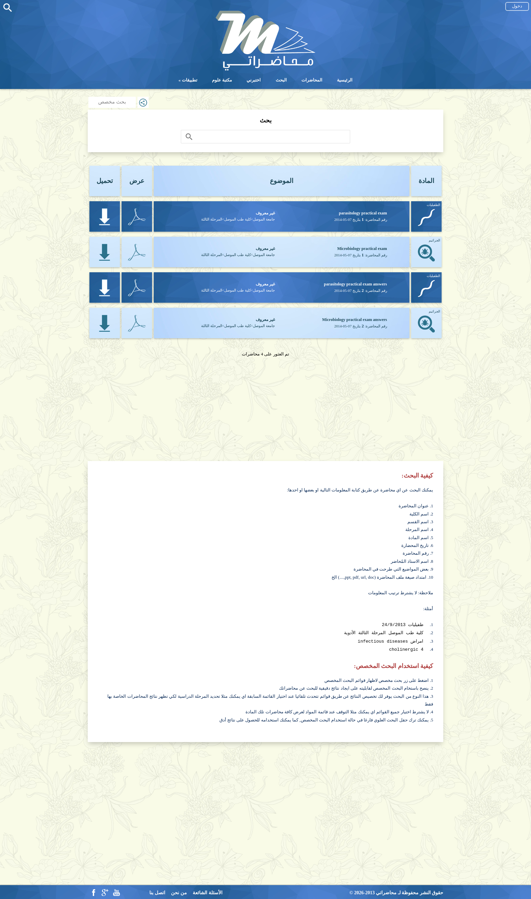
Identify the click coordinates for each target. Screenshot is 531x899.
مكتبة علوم (222, 80)
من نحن (179, 891)
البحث (281, 80)
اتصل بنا (157, 891)
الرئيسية (345, 80)
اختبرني (254, 80)
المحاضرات (311, 80)
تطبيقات (189, 80)
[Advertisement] (265, 405)
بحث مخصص (112, 102)
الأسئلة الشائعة (207, 891)
